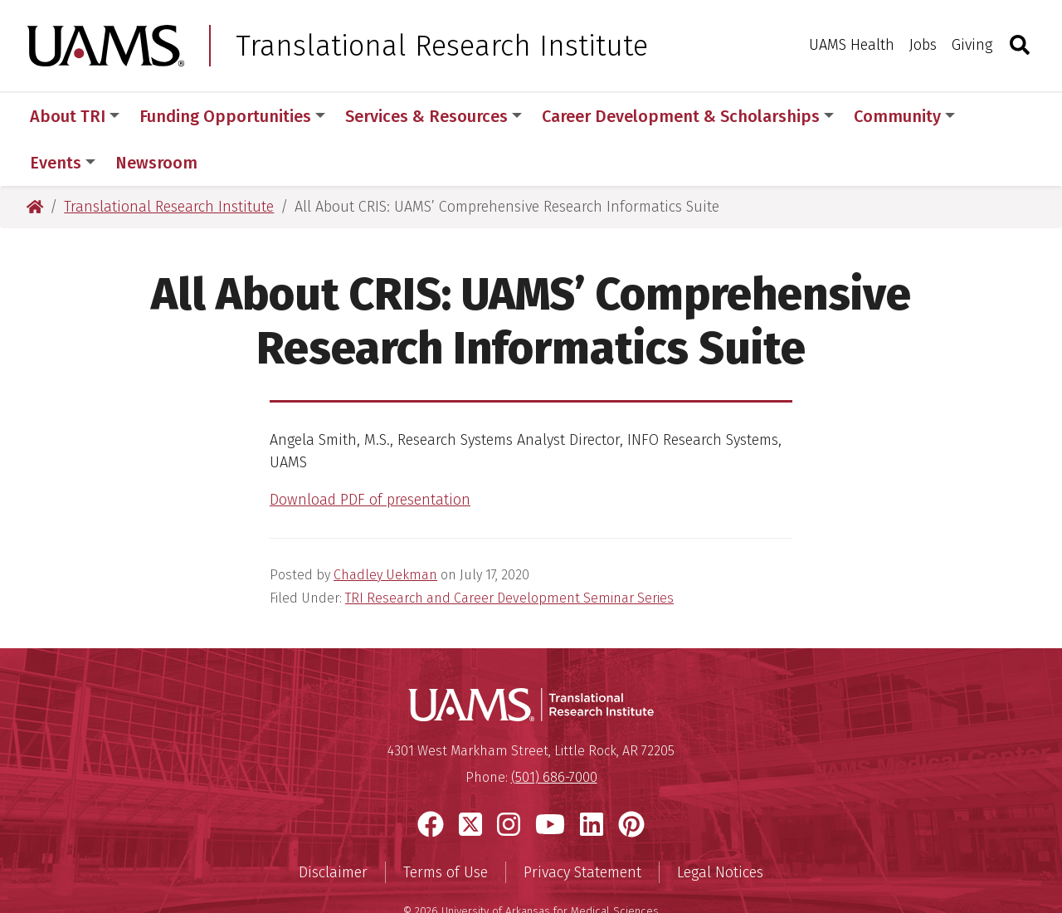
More (1003, 116)
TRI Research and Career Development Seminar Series (509, 551)
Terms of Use (445, 826)
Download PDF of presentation (370, 453)
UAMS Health (851, 45)
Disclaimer (333, 826)
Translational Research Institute (442, 45)
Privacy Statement (582, 826)
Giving (972, 45)
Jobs (923, 45)
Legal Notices (720, 826)
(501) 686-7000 (554, 731)
